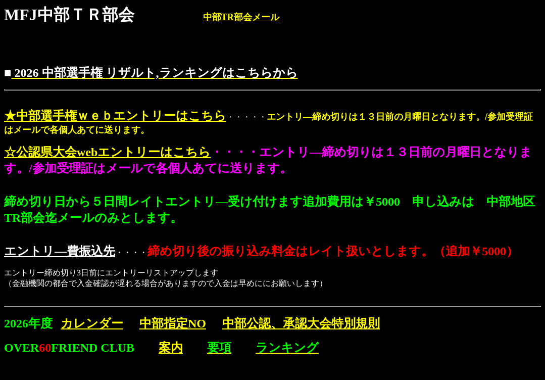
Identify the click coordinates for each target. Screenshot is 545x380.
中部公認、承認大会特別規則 (301, 323)
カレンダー (92, 323)
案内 (171, 347)
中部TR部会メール (241, 17)
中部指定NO (172, 323)
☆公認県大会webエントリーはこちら (107, 152)
